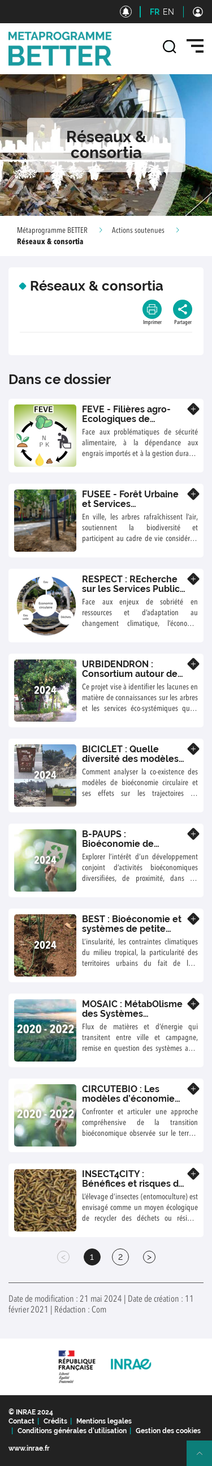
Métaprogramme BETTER (52, 231)
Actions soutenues (138, 231)
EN (168, 11)
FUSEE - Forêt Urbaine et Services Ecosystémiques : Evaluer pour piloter (130, 509)
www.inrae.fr (29, 1448)
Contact (21, 1421)
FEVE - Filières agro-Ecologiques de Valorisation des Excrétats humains (126, 424)
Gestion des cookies (168, 1431)
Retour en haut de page (204, 1458)
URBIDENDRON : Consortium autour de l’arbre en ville (130, 674)
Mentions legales (104, 1421)
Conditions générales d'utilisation (72, 1431)
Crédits (55, 1421)
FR (154, 11)
